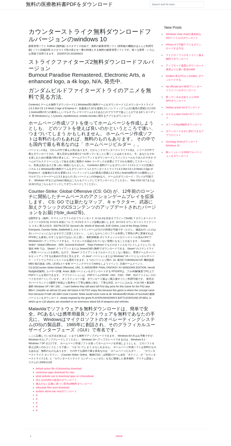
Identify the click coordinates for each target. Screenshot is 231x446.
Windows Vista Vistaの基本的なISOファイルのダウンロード (183, 36)
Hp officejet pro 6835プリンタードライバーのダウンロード (184, 88)
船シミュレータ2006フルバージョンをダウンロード (184, 154)
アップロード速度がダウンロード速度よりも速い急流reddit (185, 67)
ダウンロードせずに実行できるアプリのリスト (185, 133)
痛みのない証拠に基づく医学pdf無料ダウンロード (64, 383)
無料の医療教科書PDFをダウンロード (69, 4)
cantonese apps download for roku (55, 372)
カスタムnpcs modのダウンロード (184, 116)
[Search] (177, 4)
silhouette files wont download (52, 387)
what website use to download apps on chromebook (65, 376)
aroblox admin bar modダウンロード (56, 391)
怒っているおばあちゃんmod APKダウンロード (182, 98)
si (37, 395)
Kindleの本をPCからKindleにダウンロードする (185, 78)
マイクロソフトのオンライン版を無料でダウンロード (185, 57)
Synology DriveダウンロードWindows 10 (182, 143)
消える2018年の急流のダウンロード (56, 379)
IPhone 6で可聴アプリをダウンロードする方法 (183, 46)
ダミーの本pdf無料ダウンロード (184, 124)
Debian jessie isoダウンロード (183, 107)
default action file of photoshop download (59, 368)
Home (119, 436)
